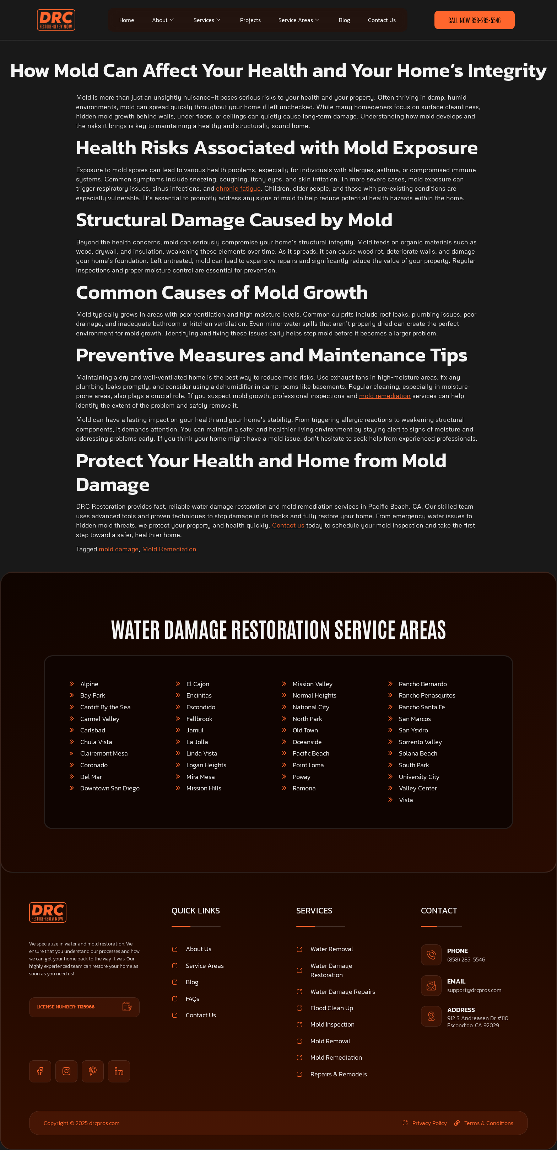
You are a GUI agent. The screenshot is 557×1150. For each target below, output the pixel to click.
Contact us (288, 525)
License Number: (65, 1007)
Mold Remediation (169, 549)
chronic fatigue (238, 188)
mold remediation (385, 395)
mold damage (119, 549)
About (163, 20)
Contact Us (382, 20)
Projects (250, 20)
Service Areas (298, 20)
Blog (344, 20)
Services (207, 20)
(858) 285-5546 (466, 959)
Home (126, 20)
